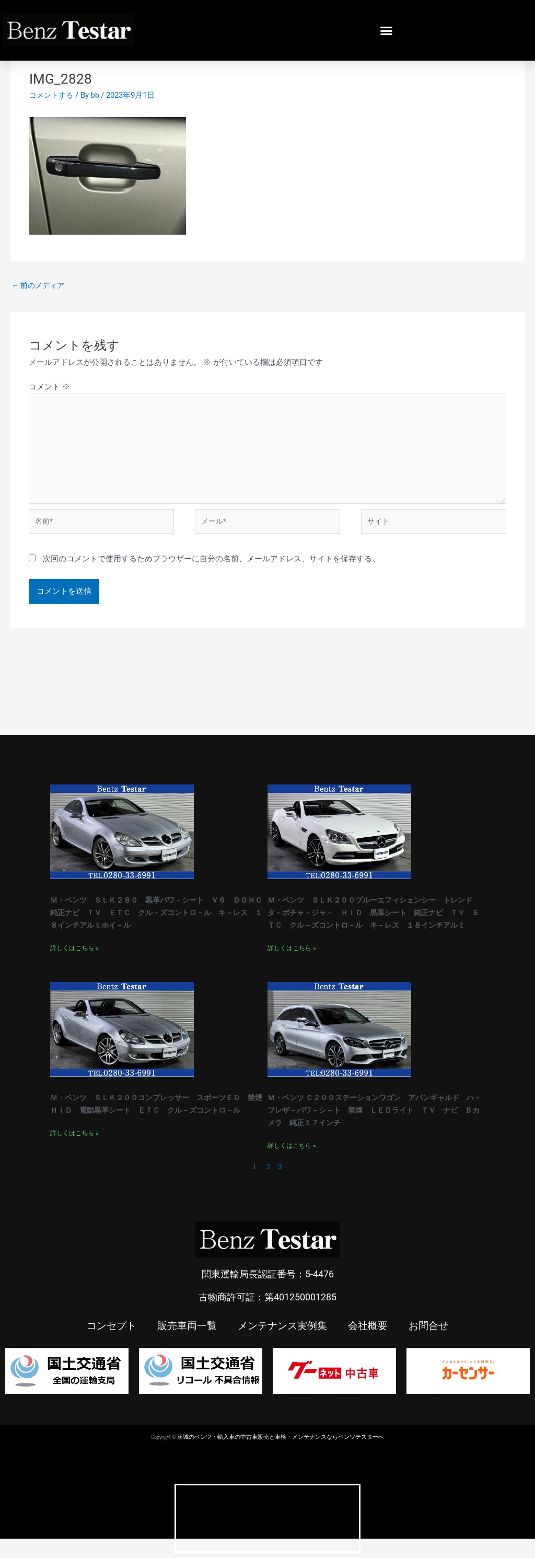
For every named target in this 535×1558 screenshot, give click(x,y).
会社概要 (372, 1345)
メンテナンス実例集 (283, 1345)
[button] (387, 30)
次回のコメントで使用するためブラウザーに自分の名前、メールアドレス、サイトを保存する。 (211, 567)
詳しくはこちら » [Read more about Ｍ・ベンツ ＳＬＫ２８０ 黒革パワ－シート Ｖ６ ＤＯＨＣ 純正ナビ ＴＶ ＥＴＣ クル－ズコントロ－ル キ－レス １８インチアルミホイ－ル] (74, 967)
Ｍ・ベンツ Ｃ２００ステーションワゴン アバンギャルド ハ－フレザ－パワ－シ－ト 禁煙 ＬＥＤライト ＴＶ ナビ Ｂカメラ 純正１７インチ (376, 1129)
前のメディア (39, 285)
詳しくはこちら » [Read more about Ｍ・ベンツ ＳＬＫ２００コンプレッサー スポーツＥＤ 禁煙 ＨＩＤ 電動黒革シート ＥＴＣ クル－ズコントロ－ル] (74, 1165)
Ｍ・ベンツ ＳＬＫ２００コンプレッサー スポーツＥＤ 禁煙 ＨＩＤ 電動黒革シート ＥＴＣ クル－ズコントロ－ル (158, 1129)
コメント (49, 388)
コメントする (52, 95)
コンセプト (105, 1345)
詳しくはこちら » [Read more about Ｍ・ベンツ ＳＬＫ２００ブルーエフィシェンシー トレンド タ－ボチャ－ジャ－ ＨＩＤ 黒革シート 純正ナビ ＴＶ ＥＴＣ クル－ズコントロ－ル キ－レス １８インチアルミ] (292, 967)
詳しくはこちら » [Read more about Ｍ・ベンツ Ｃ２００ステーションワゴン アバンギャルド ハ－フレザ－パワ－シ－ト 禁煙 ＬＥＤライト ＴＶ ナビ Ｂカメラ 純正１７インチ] (292, 1165)
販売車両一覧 (184, 1345)
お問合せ (435, 1345)
